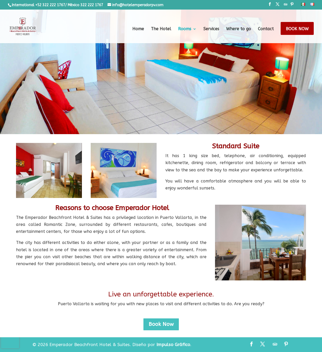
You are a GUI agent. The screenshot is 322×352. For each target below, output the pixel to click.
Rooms (184, 29)
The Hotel (161, 29)
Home (138, 29)
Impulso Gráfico (173, 344)
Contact (266, 29)
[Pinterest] (292, 5)
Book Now (297, 29)
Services (211, 29)
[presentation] (10, 340)
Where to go (238, 29)
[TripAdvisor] (285, 6)
